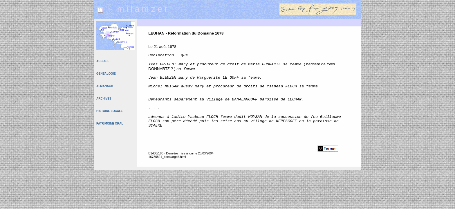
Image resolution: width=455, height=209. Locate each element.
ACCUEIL (102, 61)
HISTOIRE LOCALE (109, 111)
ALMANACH (104, 86)
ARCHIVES (103, 98)
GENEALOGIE (106, 73)
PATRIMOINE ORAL (109, 123)
